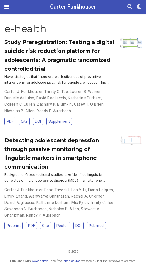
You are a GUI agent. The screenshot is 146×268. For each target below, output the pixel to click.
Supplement (59, 121)
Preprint (14, 225)
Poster (62, 225)
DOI (38, 121)
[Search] (129, 7)
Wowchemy (40, 261)
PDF (10, 121)
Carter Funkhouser (73, 7)
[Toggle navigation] (6, 6)
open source (72, 261)
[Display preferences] (139, 7)
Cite (24, 121)
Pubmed (96, 225)
